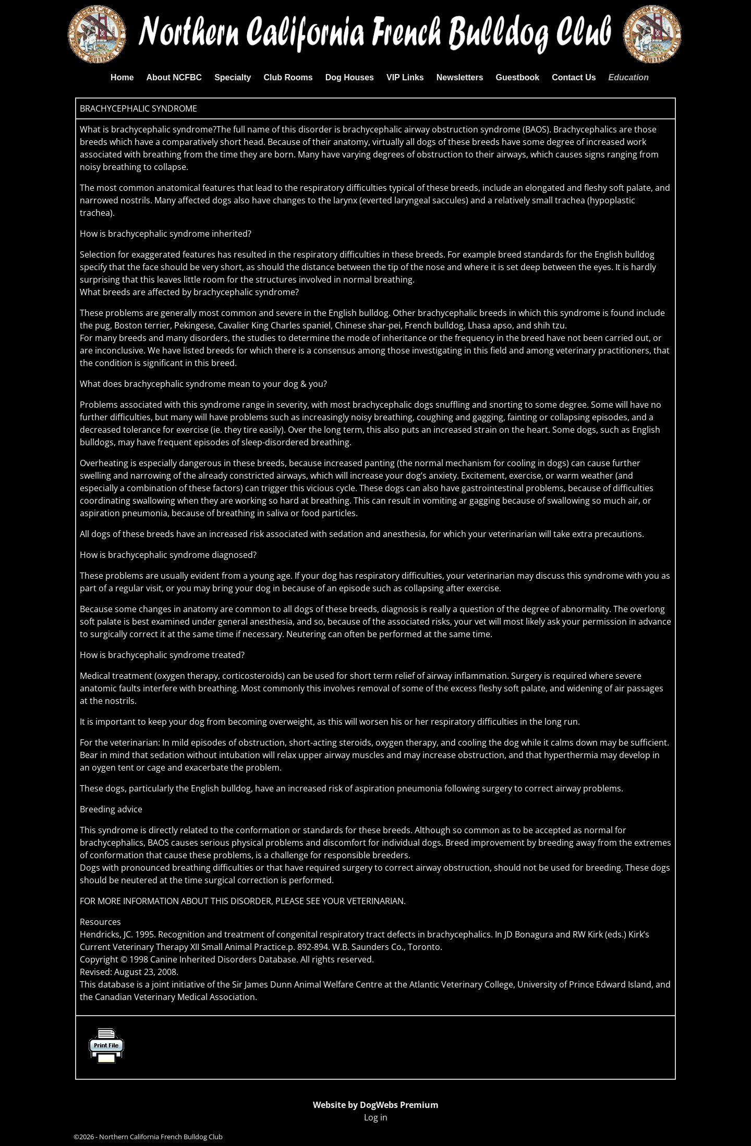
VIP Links (405, 77)
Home (122, 77)
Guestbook (518, 77)
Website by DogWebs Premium (376, 1105)
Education (629, 77)
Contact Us (574, 77)
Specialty (232, 77)
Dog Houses (349, 77)
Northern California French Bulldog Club (161, 1136)
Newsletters (460, 77)
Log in (375, 1117)
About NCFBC (174, 77)
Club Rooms (287, 77)
